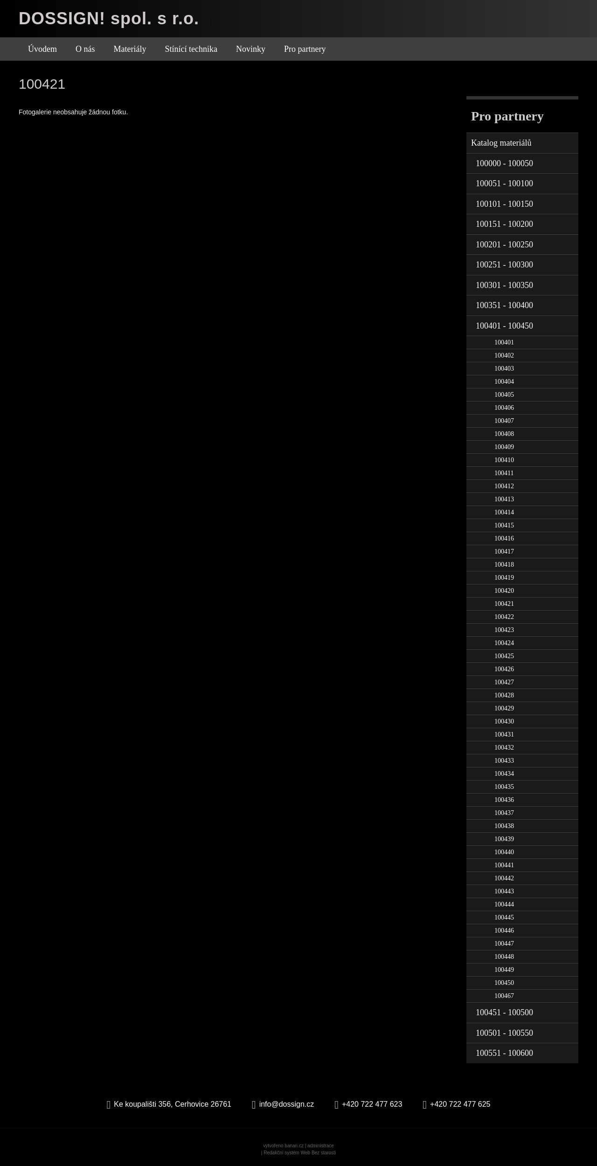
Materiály (130, 49)
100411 (504, 473)
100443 (504, 891)
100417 (504, 551)
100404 (504, 381)
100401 (504, 342)
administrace (320, 1145)
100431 (504, 734)
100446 (504, 930)
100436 (504, 799)
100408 (504, 433)
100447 (504, 943)
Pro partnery (305, 49)
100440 (504, 852)
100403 (504, 368)
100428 (504, 695)
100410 (504, 460)
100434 (504, 773)
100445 (504, 917)
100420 (504, 590)
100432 (504, 747)
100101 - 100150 (504, 204)
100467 (504, 995)
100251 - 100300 (504, 264)
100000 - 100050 (504, 163)
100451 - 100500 (504, 1012)
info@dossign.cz (286, 1104)
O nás (85, 49)
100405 (504, 394)
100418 (504, 564)
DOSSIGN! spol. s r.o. (109, 18)
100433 (504, 760)
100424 (504, 642)
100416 (504, 538)
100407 (504, 420)
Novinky (250, 49)
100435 (504, 786)
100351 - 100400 (504, 305)
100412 (504, 486)
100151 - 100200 (504, 224)
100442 (504, 878)
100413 (504, 499)
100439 (504, 839)
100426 (504, 669)
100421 (504, 603)
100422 (504, 616)
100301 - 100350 (504, 285)
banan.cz (294, 1145)
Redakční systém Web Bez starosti (300, 1152)
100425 (504, 656)
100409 (504, 446)
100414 (504, 512)
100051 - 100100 (504, 183)
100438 (504, 825)
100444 (504, 904)
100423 (504, 629)
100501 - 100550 (504, 1033)
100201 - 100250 (504, 244)
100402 (504, 355)
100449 (504, 969)
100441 (504, 865)
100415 (504, 525)
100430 (504, 721)
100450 (504, 982)
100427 (504, 682)
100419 (504, 577)
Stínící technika (191, 49)
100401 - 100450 (504, 325)
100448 (504, 956)
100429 (504, 708)
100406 (504, 407)
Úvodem (42, 49)
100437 (504, 812)
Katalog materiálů (501, 143)
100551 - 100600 (504, 1053)
